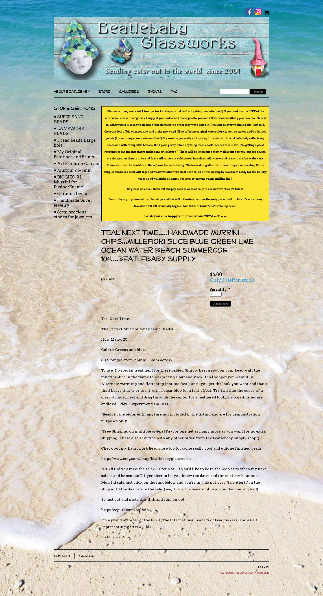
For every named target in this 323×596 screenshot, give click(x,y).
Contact (62, 556)
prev (104, 279)
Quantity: (220, 289)
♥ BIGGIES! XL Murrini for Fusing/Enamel (69, 182)
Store (104, 91)
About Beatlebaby (72, 91)
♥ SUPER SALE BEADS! (68, 119)
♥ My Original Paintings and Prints (74, 154)
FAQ (174, 91)
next (112, 279)
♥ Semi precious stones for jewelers (73, 214)
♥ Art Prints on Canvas (76, 163)
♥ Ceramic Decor (71, 193)
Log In (263, 567)
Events (155, 91)
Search (86, 556)
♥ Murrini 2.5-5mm (117, 537)
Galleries (129, 91)
